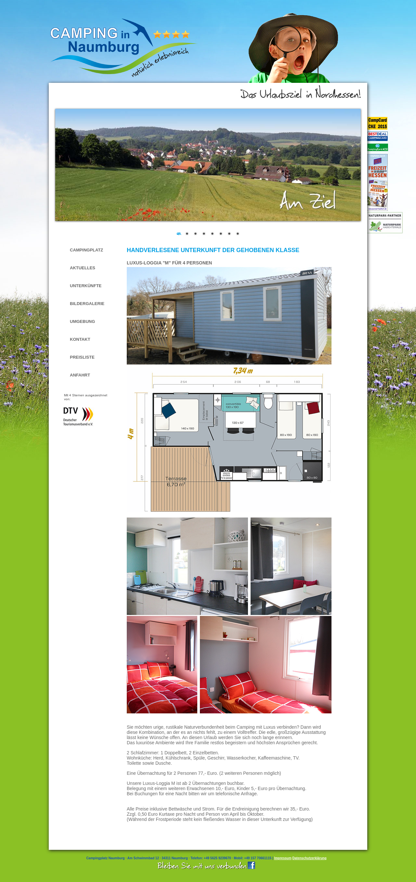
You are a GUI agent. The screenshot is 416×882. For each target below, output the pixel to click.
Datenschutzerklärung (309, 858)
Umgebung (82, 321)
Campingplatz (86, 250)
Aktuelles (82, 267)
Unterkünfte (86, 285)
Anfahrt (80, 375)
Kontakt (80, 339)
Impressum (282, 858)
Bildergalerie (87, 303)
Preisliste (82, 357)
